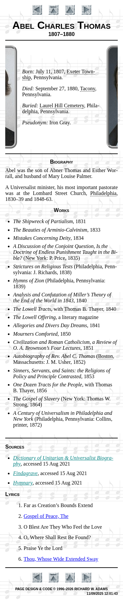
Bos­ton (105, 356)
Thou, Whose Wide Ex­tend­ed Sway (61, 559)
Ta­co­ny (87, 88)
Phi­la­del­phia (103, 193)
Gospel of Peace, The (46, 516)
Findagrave (25, 473)
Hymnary (23, 483)
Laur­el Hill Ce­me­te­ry (61, 105)
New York (36, 258)
